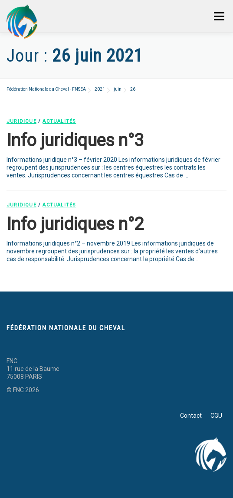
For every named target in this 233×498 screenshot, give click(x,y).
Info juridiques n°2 (75, 224)
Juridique (21, 121)
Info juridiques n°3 (75, 140)
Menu (218, 16)
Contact (191, 415)
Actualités (59, 121)
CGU (216, 415)
